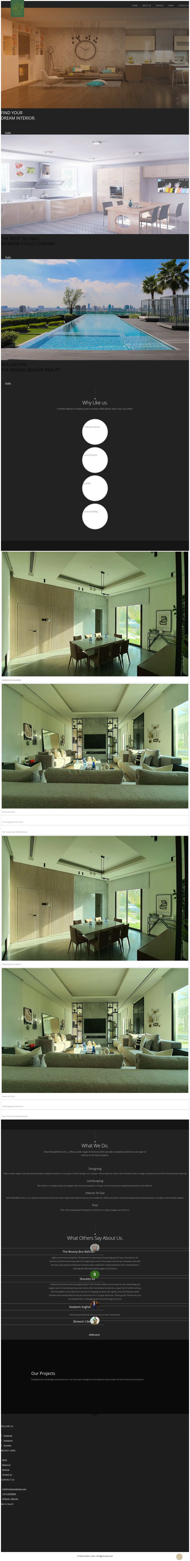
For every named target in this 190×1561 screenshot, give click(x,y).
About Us (6, 1465)
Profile (7, 132)
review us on (95, 1334)
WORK (170, 5)
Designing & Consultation (11, 680)
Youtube (7, 1445)
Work (4, 1460)
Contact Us (7, 1474)
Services (6, 1469)
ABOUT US (146, 5)
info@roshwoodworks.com (14, 1489)
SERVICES (159, 5)
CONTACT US (183, 5)
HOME (134, 5)
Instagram (8, 1440)
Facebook (8, 1435)
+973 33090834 (9, 1494)
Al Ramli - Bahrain (10, 1499)
